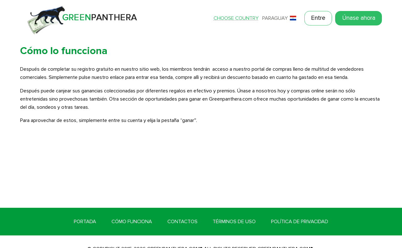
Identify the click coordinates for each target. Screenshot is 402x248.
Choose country (236, 18)
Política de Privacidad (299, 221)
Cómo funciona (131, 221)
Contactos (182, 221)
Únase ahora (358, 18)
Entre (318, 18)
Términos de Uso (234, 221)
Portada (85, 221)
